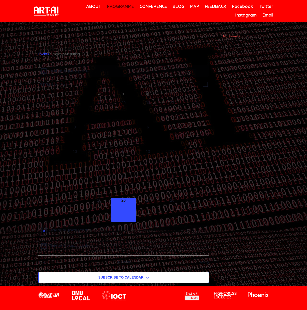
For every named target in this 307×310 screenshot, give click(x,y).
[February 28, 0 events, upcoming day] (172, 210)
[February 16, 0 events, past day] (50, 185)
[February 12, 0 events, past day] (123, 161)
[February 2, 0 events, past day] (50, 136)
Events (43, 54)
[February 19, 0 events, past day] (123, 185)
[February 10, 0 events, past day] (75, 161)
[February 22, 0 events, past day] (196, 185)
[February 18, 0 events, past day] (99, 185)
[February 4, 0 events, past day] (99, 136)
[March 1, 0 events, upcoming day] (196, 210)
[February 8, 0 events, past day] (196, 136)
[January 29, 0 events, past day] (123, 112)
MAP (194, 6)
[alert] (123, 71)
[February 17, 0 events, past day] (75, 185)
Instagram (245, 15)
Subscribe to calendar (120, 277)
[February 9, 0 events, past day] (50, 161)
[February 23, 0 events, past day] (50, 210)
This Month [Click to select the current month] (123, 262)
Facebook (242, 6)
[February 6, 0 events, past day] (148, 136)
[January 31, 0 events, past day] (172, 112)
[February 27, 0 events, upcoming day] (148, 210)
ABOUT (93, 6)
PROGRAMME (119, 6)
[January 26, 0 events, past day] (50, 112)
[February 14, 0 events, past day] (172, 161)
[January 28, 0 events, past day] (99, 112)
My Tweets (231, 36)
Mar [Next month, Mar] (204, 262)
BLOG (178, 6)
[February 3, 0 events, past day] (75, 136)
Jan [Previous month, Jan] (42, 262)
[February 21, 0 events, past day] (172, 185)
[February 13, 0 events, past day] (148, 161)
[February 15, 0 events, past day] (196, 161)
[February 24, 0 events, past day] (75, 210)
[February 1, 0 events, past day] (196, 112)
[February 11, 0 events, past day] (99, 161)
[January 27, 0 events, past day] (75, 112)
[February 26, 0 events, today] (123, 210)
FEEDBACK (215, 6)
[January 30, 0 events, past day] (148, 112)
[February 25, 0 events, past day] (99, 210)
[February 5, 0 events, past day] (123, 136)
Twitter (265, 6)
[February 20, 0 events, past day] (148, 185)
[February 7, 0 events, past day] (172, 136)
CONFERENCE (152, 6)
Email (267, 15)
